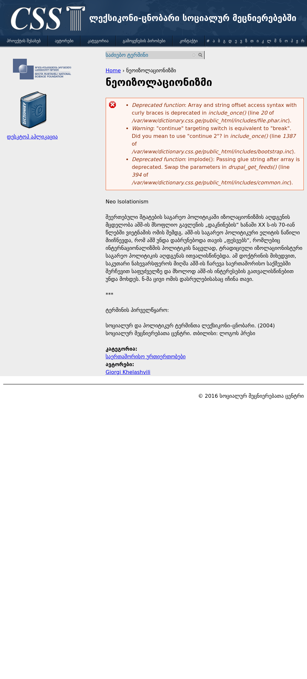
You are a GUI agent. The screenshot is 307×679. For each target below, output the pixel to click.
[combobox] (151, 55)
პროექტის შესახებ (24, 41)
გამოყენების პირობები (144, 41)
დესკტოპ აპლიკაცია (32, 137)
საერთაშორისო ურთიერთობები (146, 357)
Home (113, 70)
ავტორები (64, 41)
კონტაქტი (189, 41)
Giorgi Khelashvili (128, 372)
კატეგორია (98, 41)
